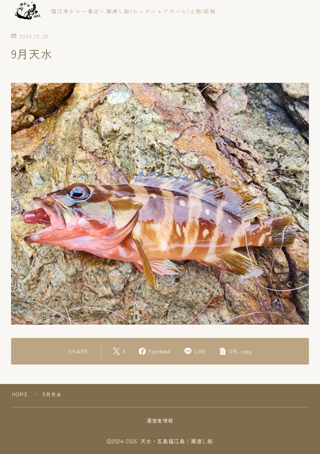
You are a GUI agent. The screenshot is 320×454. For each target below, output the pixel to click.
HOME (20, 394)
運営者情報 (160, 420)
